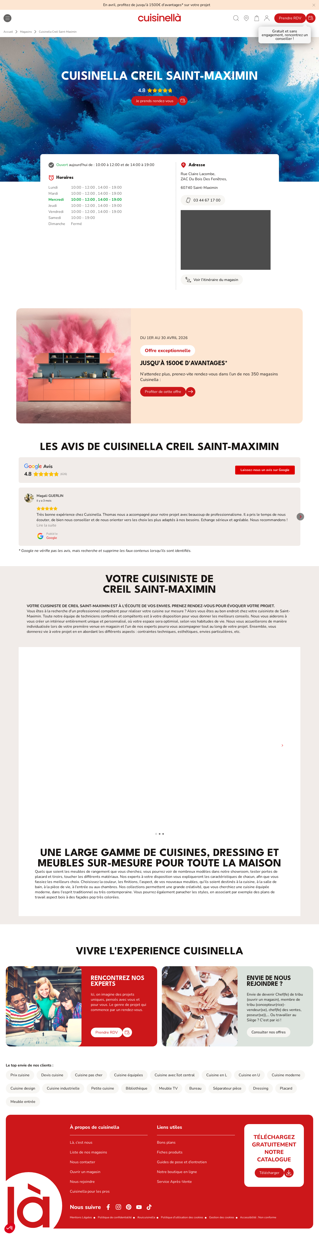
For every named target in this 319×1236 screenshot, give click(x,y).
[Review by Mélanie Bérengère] (123, 496)
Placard (286, 1094)
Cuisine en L (216, 1080)
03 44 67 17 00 (203, 200)
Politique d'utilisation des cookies (182, 1223)
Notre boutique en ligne (177, 1177)
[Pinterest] (129, 1212)
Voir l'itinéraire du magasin (211, 280)
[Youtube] (139, 1212)
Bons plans (166, 1148)
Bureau (195, 1094)
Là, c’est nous (81, 1148)
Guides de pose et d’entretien (182, 1167)
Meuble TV (168, 1094)
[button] (9, 1228)
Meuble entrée (22, 1107)
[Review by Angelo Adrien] (263, 496)
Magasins (26, 32)
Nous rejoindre (82, 1187)
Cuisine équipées (128, 1080)
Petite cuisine (102, 1094)
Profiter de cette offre (163, 391)
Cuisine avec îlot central (175, 1080)
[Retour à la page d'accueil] (159, 18)
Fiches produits (170, 1157)
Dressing (260, 1094)
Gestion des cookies (221, 1223)
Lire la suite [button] (34, 530)
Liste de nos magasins (88, 1157)
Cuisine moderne (286, 1080)
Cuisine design (22, 1094)
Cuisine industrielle (63, 1094)
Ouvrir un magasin (85, 1177)
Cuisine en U (249, 1080)
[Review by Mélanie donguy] (193, 496)
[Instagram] (118, 1212)
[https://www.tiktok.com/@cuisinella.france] (149, 1212)
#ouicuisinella (146, 1223)
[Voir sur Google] (29, 498)
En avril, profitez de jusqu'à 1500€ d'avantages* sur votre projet (156, 4)
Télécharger (269, 1178)
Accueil (8, 32)
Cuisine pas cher (88, 1080)
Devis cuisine (52, 1080)
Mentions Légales (81, 1223)
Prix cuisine (20, 1080)
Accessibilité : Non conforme (258, 1223)
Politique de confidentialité (115, 1223)
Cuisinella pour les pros (90, 1197)
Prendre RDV (290, 18)
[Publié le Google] (34, 541)
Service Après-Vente (174, 1187)
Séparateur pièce (227, 1094)
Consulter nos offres (268, 1037)
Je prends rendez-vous (154, 100)
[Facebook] (108, 1212)
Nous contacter (82, 1167)
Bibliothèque (136, 1094)
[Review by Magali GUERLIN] (50, 496)
